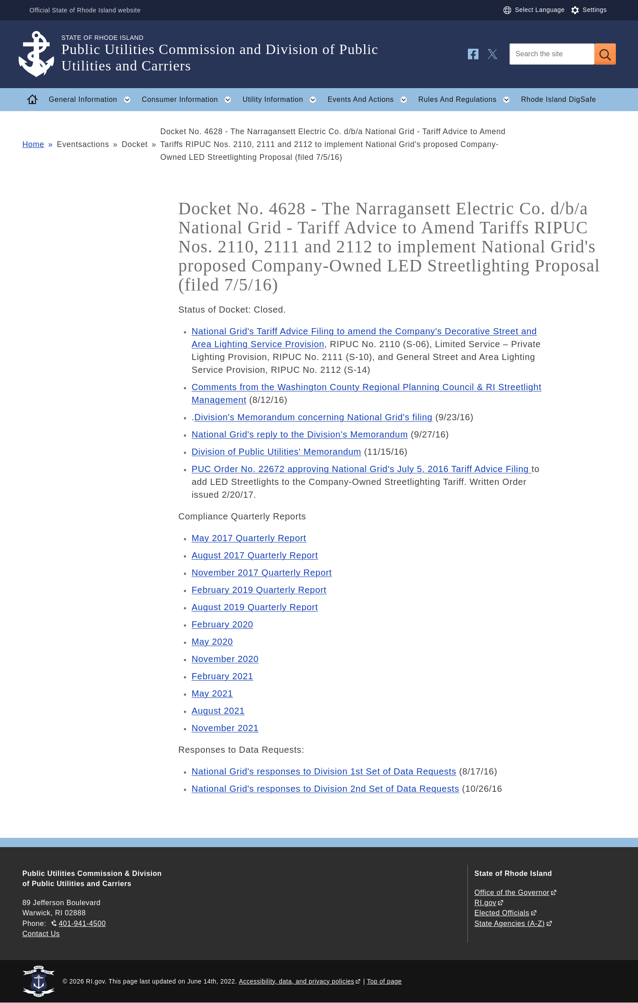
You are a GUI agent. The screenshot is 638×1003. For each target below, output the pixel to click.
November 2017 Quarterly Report (261, 572)
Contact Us (41, 933)
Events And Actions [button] (369, 99)
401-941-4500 (82, 923)
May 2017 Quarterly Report (248, 538)
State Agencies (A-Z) (510, 923)
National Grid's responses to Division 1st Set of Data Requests (323, 771)
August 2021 (218, 711)
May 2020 (212, 642)
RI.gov (486, 902)
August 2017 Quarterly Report (254, 555)
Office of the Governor (512, 892)
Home (33, 144)
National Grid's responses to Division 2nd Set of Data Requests (325, 789)
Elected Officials (502, 913)
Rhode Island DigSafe (558, 99)
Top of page (384, 981)
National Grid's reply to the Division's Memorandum (299, 434)
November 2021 (224, 728)
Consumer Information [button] (189, 99)
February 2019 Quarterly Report (258, 590)
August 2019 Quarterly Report (254, 607)
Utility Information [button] (282, 99)
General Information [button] (92, 99)
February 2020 (222, 624)
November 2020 (224, 659)
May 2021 (212, 693)
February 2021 (222, 676)
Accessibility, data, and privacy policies (296, 981)
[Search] (552, 54)
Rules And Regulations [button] (466, 99)
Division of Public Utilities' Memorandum (276, 452)
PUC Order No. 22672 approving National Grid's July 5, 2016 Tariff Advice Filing (361, 469)
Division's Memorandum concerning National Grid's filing (313, 417)
